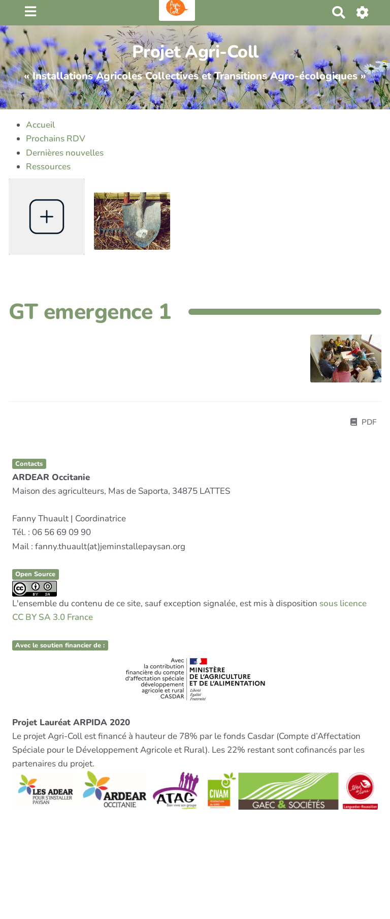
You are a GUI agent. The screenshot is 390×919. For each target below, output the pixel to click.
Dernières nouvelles (65, 153)
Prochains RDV (55, 138)
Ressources (48, 166)
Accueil (40, 125)
